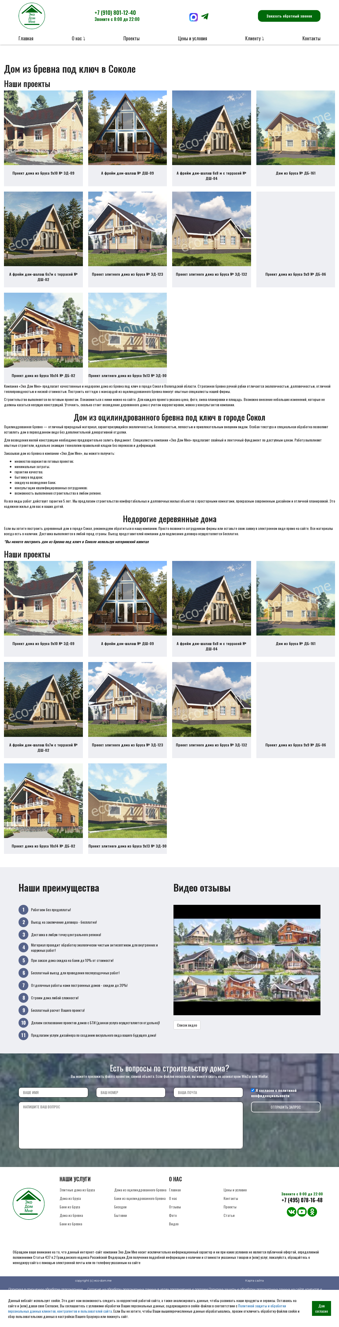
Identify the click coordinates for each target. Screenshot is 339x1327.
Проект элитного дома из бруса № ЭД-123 (127, 284)
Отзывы (175, 1236)
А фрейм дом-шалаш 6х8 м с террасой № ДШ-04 (211, 180)
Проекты (131, 38)
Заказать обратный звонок (289, 16)
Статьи (229, 1244)
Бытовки (120, 1244)
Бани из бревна (71, 1253)
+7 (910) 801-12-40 (117, 15)
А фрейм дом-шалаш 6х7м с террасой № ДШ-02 (43, 286)
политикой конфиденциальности (274, 1122)
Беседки (120, 1236)
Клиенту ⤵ (254, 38)
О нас (173, 1227)
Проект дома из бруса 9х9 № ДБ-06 (295, 284)
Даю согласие (321, 1308)
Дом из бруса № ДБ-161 (295, 178)
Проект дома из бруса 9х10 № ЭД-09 (43, 178)
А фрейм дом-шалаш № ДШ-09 (127, 178)
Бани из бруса (70, 1236)
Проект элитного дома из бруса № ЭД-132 (211, 284)
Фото (173, 1244)
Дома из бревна (71, 1244)
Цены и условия (192, 38)
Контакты (311, 38)
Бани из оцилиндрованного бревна (140, 1227)
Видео (174, 1253)
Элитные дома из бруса (77, 1219)
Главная (26, 38)
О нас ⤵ (78, 38)
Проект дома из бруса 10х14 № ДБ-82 (43, 390)
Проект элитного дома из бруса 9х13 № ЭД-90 (127, 390)
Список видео (187, 1054)
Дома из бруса (70, 1227)
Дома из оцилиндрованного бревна (140, 1219)
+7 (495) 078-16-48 (302, 1229)
